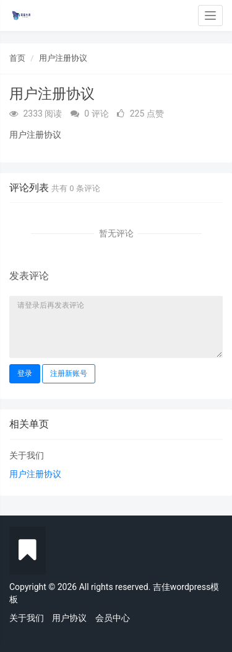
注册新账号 (68, 373)
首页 (17, 58)
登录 (24, 373)
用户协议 (69, 618)
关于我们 (26, 455)
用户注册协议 (63, 58)
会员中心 (112, 618)
